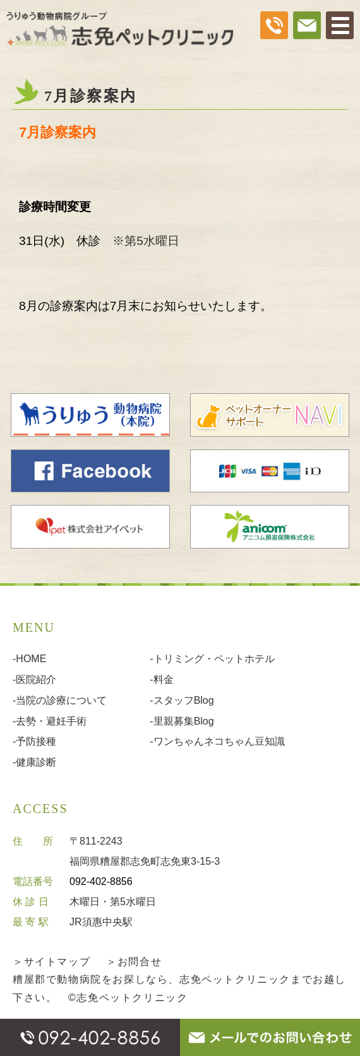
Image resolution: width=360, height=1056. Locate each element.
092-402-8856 (101, 881)
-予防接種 (34, 741)
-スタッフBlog (181, 700)
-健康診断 (34, 762)
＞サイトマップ (51, 961)
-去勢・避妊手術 (50, 721)
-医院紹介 (34, 679)
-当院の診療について (60, 700)
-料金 (161, 679)
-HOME (29, 658)
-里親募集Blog (181, 721)
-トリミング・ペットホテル (212, 658)
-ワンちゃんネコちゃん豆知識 (217, 741)
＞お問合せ (134, 961)
